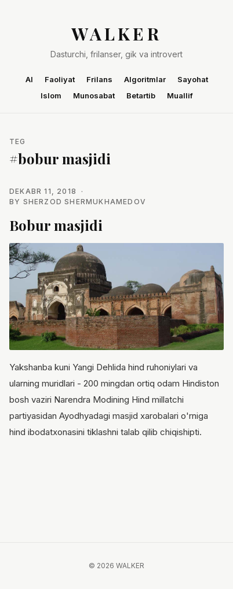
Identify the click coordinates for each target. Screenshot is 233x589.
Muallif (180, 95)
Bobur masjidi (56, 225)
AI (29, 79)
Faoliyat (60, 79)
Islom (51, 95)
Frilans (99, 79)
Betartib (140, 95)
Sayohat (192, 79)
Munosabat (94, 95)
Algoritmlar (145, 79)
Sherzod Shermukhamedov (84, 201)
